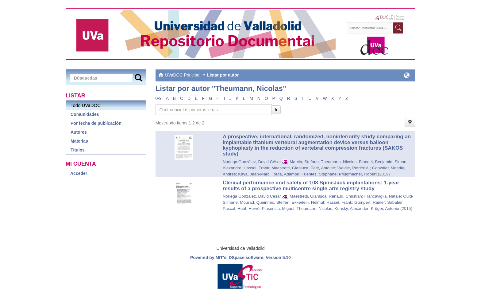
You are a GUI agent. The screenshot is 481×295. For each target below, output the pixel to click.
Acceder (78, 173)
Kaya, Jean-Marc (253, 174)
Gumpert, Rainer (369, 202)
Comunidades (85, 114)
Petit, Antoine (323, 168)
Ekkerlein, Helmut (308, 202)
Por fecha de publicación (96, 123)
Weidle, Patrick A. (353, 168)
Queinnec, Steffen (272, 202)
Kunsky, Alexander (351, 208)
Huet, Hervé (248, 208)
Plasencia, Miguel (278, 208)
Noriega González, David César (252, 161)
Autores (79, 132)
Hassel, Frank (256, 168)
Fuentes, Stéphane (319, 174)
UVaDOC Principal (182, 75)
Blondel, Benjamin (375, 161)
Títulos (78, 150)
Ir (276, 109)
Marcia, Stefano (304, 161)
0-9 (159, 98)
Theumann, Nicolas (338, 161)
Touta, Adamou (285, 174)
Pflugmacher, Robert (358, 174)
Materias (79, 141)
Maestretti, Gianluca (289, 168)
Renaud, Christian (345, 196)
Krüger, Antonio (385, 208)
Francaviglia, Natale (382, 196)
